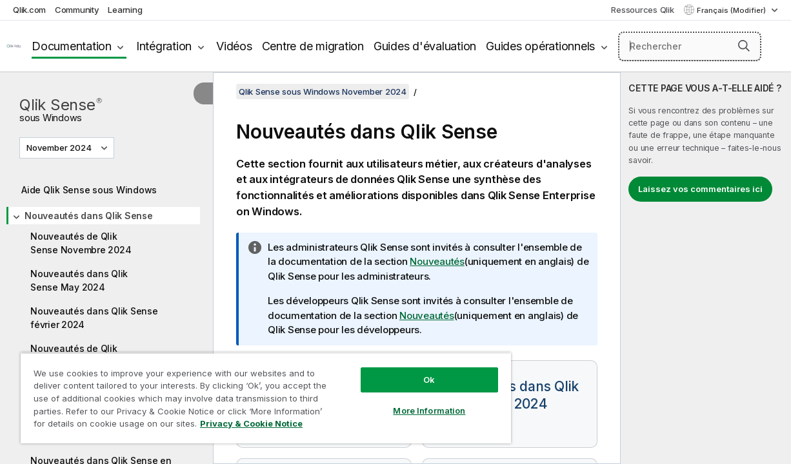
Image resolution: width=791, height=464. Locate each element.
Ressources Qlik (642, 10)
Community (77, 10)
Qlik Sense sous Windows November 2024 (322, 91)
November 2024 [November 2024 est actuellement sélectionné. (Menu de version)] (60, 147)
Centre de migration (313, 46)
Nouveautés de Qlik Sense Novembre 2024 (80, 243)
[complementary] (706, 268)
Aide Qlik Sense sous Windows (89, 189)
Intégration (164, 46)
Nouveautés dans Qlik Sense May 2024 (79, 280)
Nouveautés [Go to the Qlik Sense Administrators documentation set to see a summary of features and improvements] (437, 261)
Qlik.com (29, 10)
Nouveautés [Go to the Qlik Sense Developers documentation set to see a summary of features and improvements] (426, 315)
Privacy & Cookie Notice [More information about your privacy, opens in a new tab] (108, 426)
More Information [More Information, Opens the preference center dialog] (402, 401)
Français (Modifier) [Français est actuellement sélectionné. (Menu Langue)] (732, 10)
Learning (125, 10)
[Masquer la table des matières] (203, 93)
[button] (744, 45)
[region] (250, 393)
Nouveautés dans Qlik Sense (89, 215)
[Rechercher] (689, 46)
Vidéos (234, 46)
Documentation (72, 46)
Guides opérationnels (540, 46)
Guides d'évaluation (425, 46)
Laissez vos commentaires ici (700, 189)
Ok (402, 370)
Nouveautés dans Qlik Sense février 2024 (94, 317)
